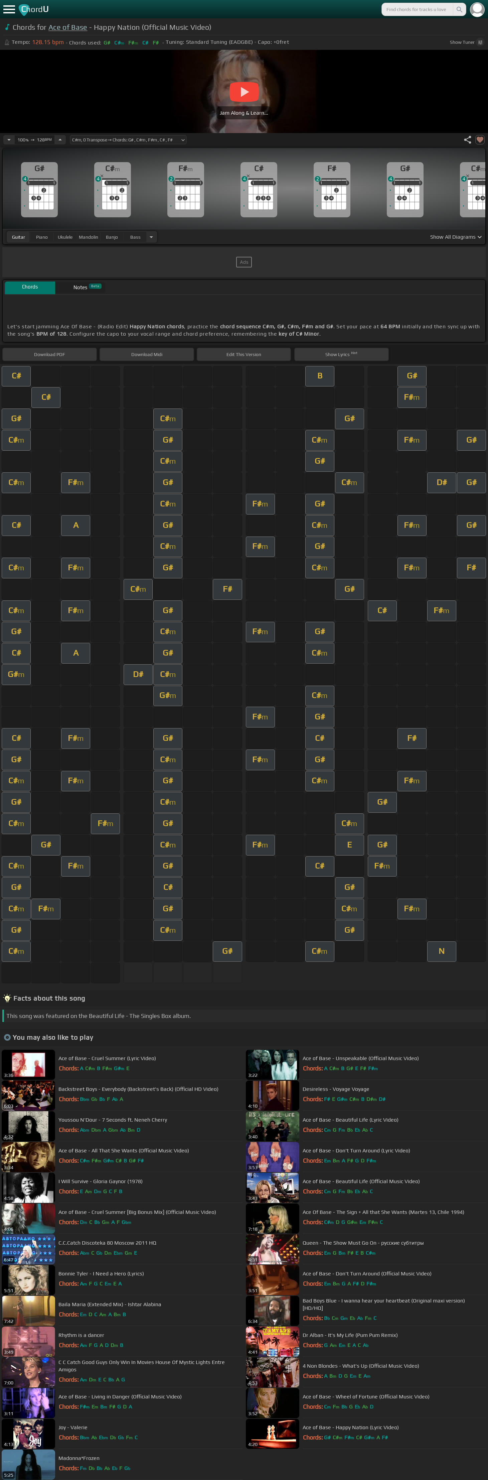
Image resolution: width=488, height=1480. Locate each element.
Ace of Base (68, 27)
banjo (112, 237)
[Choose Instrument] (151, 237)
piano (42, 237)
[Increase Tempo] (60, 139)
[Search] (459, 9)
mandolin (88, 237)
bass (135, 237)
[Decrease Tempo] (9, 139)
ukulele (65, 237)
